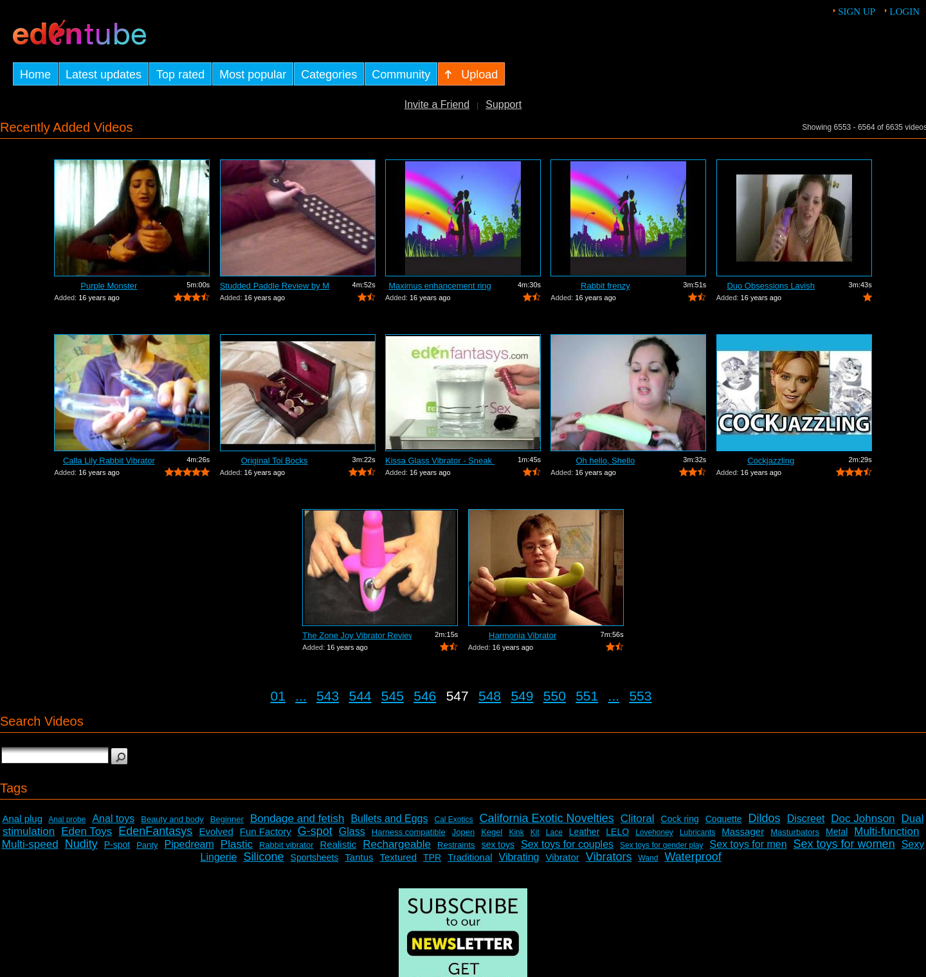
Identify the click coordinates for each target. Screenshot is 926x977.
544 (360, 695)
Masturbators (794, 832)
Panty (147, 845)
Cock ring (680, 819)
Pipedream (188, 844)
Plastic (237, 844)
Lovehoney (654, 832)
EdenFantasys (155, 831)
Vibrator (562, 857)
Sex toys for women (844, 844)
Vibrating (519, 857)
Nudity (81, 844)
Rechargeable (397, 844)
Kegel (491, 832)
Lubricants (697, 832)
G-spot (315, 831)
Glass (352, 831)
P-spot (117, 844)
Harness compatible (409, 832)
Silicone (264, 856)
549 (522, 695)
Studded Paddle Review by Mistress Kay (274, 286)
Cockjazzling (770, 460)
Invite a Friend (436, 104)
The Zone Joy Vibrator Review (357, 635)
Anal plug (22, 818)
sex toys (498, 844)
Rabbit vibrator (286, 845)
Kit (535, 832)
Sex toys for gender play (661, 845)
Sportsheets (315, 857)
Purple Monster (108, 286)
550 (554, 695)
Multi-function (886, 831)
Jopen (463, 832)
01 (278, 695)
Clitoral (638, 818)
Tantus (359, 857)
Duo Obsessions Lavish (771, 286)
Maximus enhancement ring (439, 286)
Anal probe (67, 819)
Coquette (723, 819)
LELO (617, 832)
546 (424, 695)
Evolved (216, 831)
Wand (648, 858)
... (301, 695)
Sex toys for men (748, 844)
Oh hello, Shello (605, 460)
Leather (584, 832)
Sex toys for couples (567, 844)
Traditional (470, 857)
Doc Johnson (862, 818)
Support (504, 104)
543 (327, 695)
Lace (554, 832)
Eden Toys (86, 831)
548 (489, 695)
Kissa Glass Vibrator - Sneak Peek (440, 460)
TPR (432, 857)
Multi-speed (30, 844)
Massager (743, 831)
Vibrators (609, 856)
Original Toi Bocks (274, 460)
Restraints (456, 845)
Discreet (806, 818)
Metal (837, 832)
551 (587, 695)
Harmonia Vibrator (522, 635)
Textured (398, 857)
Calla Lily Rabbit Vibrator (109, 460)
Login (904, 11)
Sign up (856, 11)
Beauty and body (172, 819)
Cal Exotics (454, 819)
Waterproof (692, 856)
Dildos (765, 818)
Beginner (227, 819)
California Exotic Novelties (547, 818)
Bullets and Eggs (389, 818)
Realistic (338, 844)
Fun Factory (265, 831)
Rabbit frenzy (605, 286)
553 (640, 695)
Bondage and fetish (297, 818)
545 (392, 695)
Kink (516, 832)
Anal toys (113, 818)
